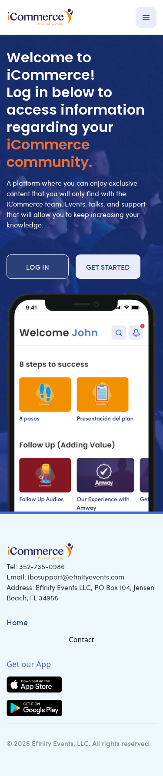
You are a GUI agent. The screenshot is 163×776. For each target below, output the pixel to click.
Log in (37, 266)
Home (17, 622)
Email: (65, 576)
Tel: (36, 566)
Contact (81, 639)
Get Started (108, 266)
